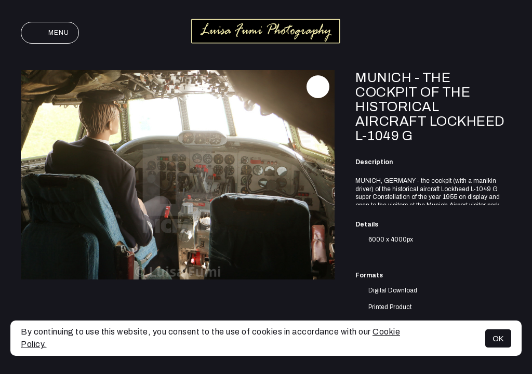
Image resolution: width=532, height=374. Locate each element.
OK (498, 338)
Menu (50, 32)
